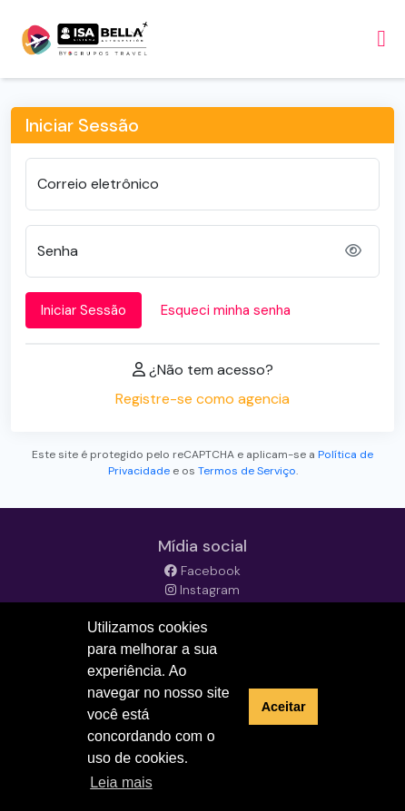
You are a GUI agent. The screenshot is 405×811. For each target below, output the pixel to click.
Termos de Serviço (247, 471)
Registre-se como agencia (202, 398)
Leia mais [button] (121, 782)
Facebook (202, 570)
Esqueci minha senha (226, 310)
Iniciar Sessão (83, 310)
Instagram (202, 589)
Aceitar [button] (284, 706)
